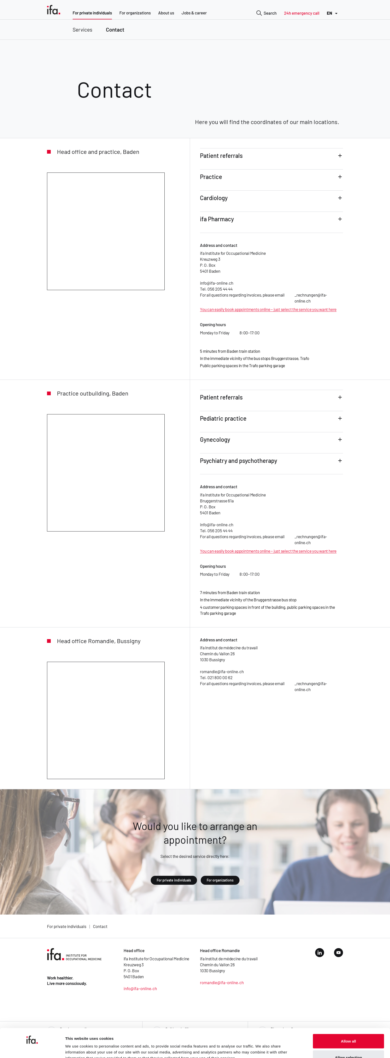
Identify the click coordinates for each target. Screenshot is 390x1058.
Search (266, 13)
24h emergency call (301, 12)
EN (333, 13)
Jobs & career (194, 12)
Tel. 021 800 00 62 (216, 677)
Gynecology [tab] (215, 439)
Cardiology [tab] (214, 197)
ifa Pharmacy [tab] (217, 218)
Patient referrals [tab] (221, 155)
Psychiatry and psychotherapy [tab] (238, 460)
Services (82, 29)
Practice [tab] (211, 176)
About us (166, 12)
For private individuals (92, 12)
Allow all (348, 1012)
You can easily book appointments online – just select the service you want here (268, 309)
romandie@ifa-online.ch (222, 671)
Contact (115, 29)
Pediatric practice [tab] (223, 418)
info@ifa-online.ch (216, 282)
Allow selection (348, 1028)
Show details (261, 1045)
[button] (271, 158)
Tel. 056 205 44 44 (216, 288)
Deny (348, 1045)
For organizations (135, 12)
